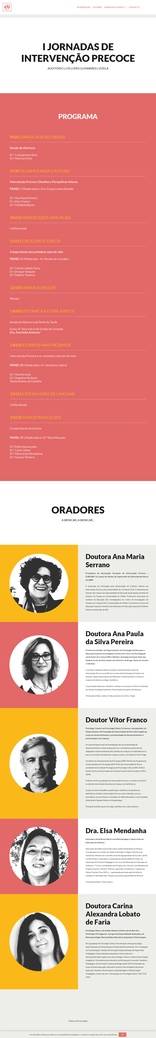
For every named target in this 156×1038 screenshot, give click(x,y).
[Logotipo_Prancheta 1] (7, 7)
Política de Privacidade (78, 1021)
